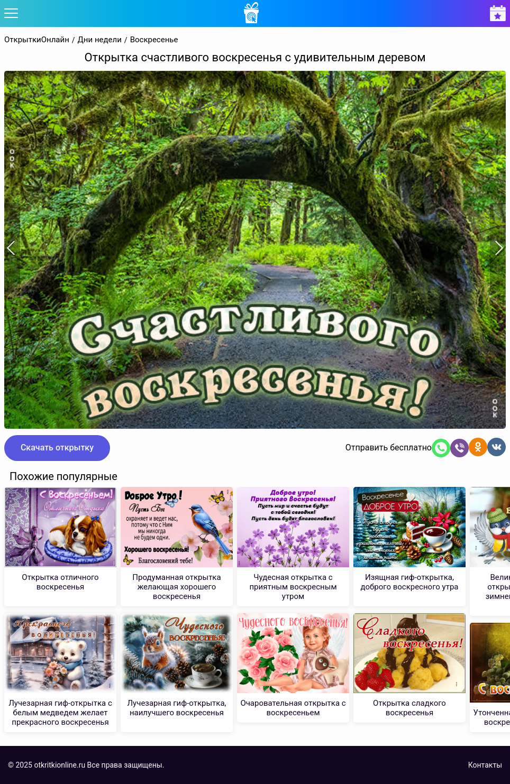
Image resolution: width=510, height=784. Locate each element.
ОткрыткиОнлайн (36, 39)
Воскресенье (154, 39)
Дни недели (100, 39)
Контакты (485, 765)
